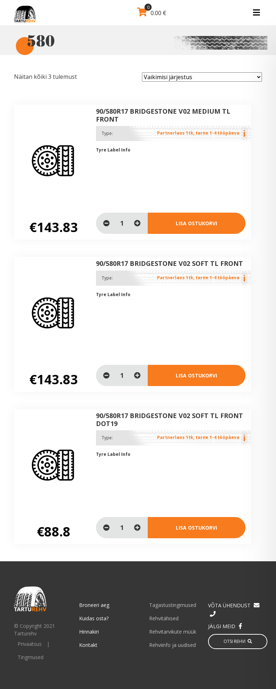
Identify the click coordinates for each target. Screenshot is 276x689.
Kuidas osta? (94, 618)
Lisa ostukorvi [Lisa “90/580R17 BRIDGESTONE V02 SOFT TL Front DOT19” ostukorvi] (196, 527)
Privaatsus (30, 643)
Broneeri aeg (94, 605)
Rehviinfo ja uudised (172, 645)
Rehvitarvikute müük (172, 631)
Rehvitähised (164, 618)
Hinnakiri (89, 631)
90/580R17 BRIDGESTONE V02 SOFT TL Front (169, 263)
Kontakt (88, 645)
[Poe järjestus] (202, 77)
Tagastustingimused (172, 605)
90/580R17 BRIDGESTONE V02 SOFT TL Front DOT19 (169, 419)
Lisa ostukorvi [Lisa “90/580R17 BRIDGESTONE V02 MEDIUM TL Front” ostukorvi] (196, 223)
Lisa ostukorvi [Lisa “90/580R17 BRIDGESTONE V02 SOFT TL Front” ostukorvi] (196, 375)
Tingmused (30, 657)
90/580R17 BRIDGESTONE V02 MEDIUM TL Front (163, 115)
